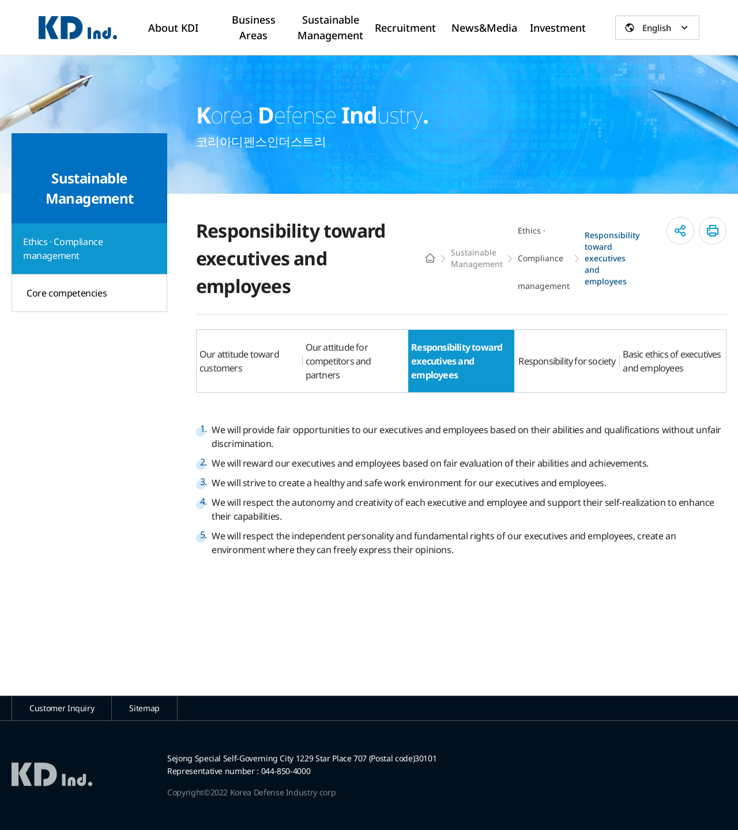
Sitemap (144, 708)
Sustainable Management (477, 258)
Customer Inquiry (61, 708)
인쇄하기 (712, 231)
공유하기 (680, 231)
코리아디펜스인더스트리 (78, 27)
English (656, 27)
